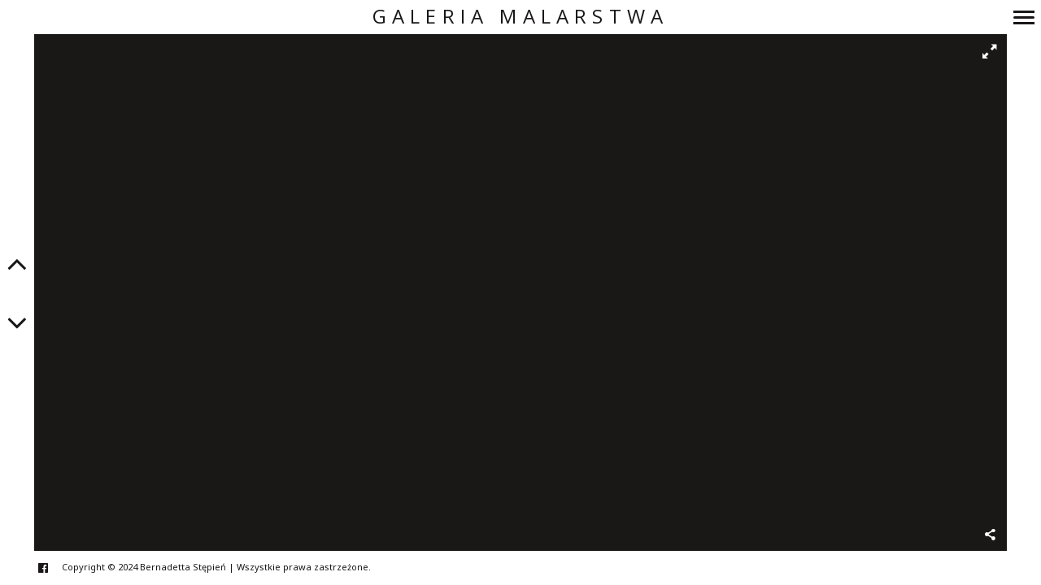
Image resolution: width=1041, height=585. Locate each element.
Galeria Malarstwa (520, 16)
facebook (51, 567)
